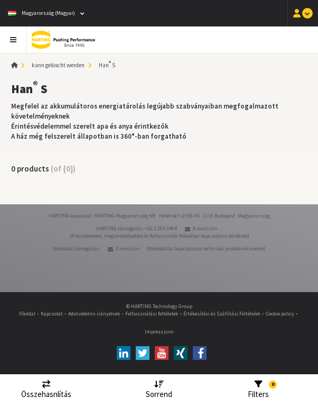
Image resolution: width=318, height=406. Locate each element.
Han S (107, 65)
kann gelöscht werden (58, 65)
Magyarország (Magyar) (41, 13)
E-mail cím (205, 228)
